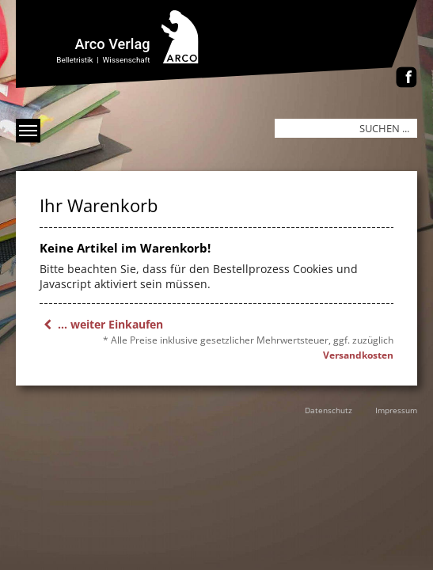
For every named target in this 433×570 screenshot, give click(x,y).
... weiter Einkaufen (101, 324)
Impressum (396, 410)
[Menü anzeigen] (28, 130)
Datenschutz (328, 410)
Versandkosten (358, 355)
